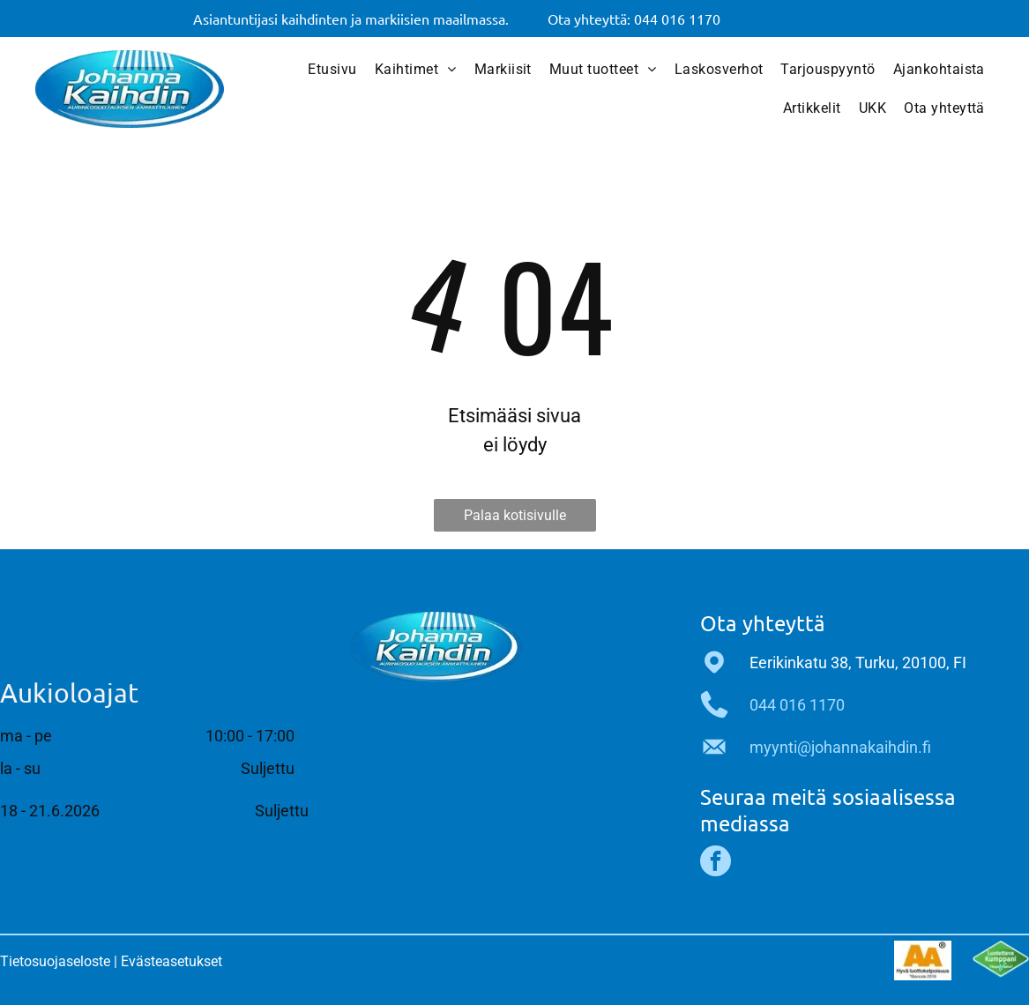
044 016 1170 (797, 705)
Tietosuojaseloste (55, 961)
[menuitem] (332, 69)
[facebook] (715, 863)
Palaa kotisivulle (515, 515)
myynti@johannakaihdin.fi (840, 747)
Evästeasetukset (171, 961)
